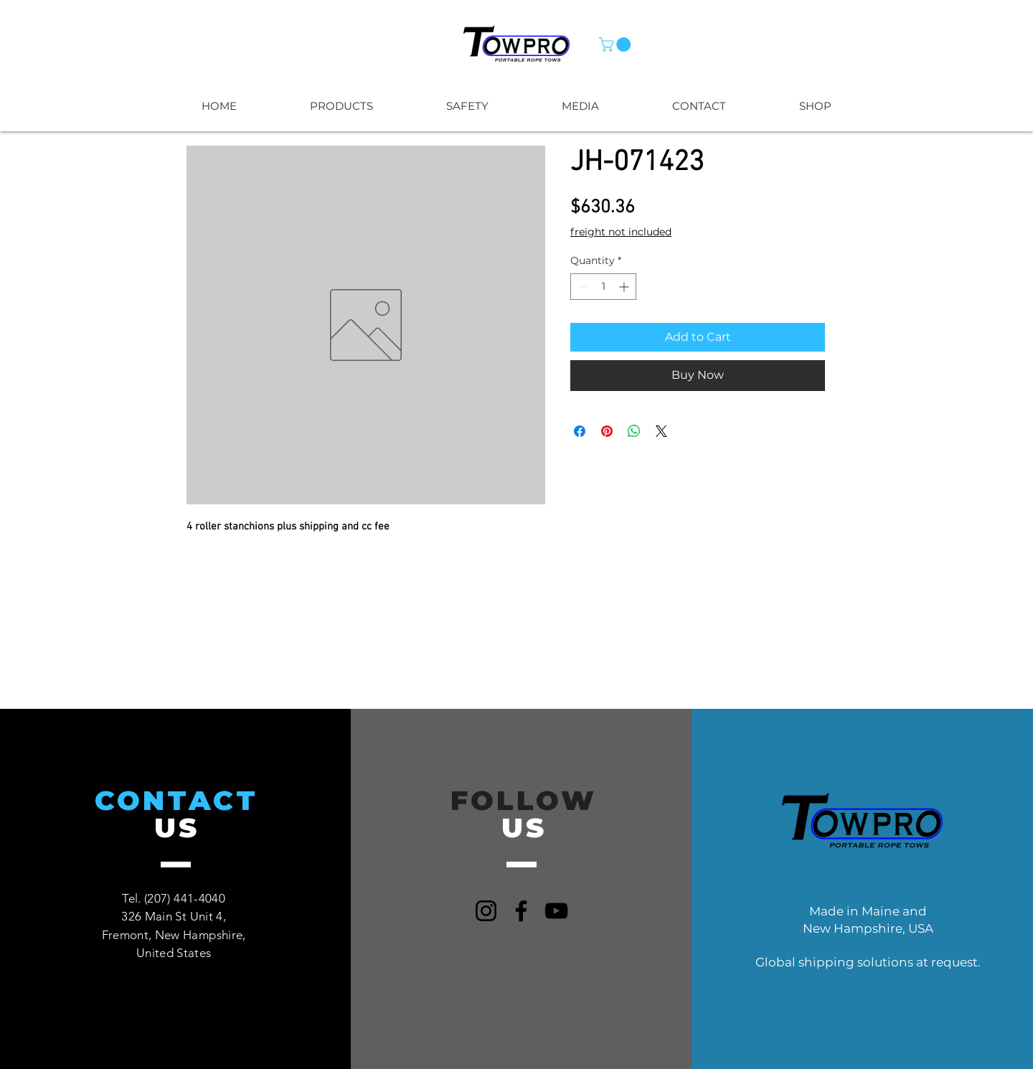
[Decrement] (581, 286)
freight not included (620, 231)
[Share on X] (661, 431)
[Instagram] (486, 911)
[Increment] (625, 286)
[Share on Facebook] (579, 431)
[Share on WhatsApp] (634, 431)
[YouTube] (556, 911)
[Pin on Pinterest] (606, 431)
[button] (616, 44)
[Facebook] (521, 911)
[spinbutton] (603, 286)
